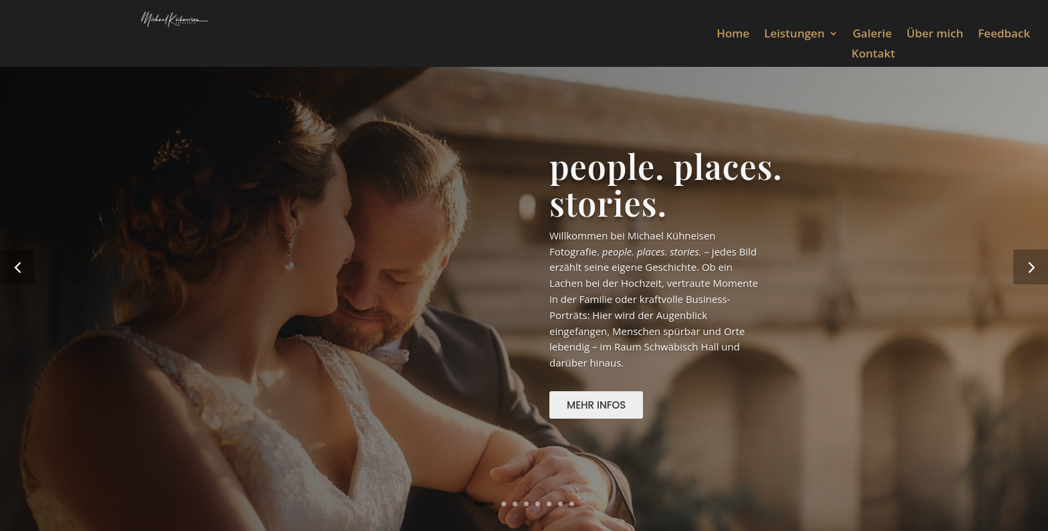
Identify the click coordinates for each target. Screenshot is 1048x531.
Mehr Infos (596, 405)
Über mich (934, 35)
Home (732, 35)
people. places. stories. (666, 184)
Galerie (872, 35)
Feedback (1004, 35)
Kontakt (873, 55)
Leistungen (794, 35)
